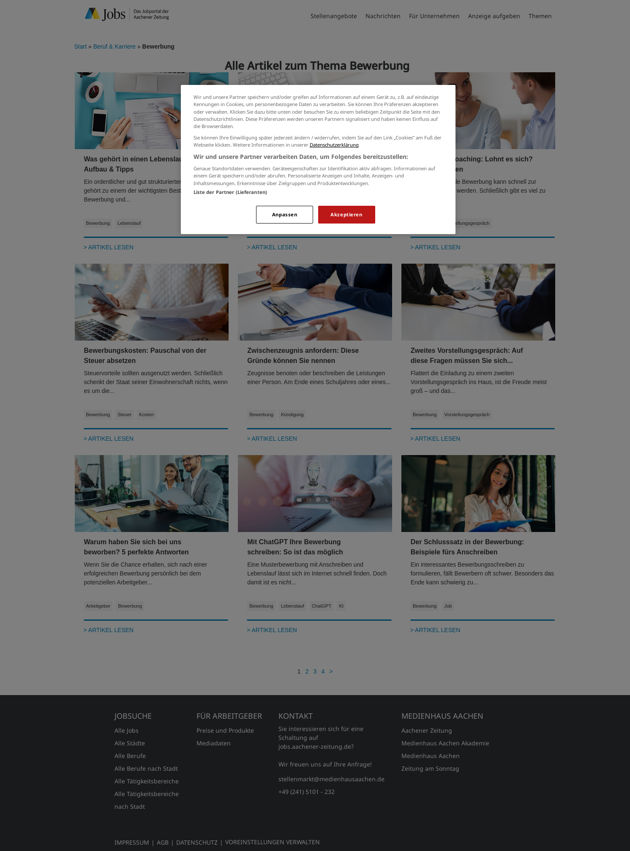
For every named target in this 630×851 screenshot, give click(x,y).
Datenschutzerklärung (334, 145)
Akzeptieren (346, 214)
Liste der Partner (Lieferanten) (230, 192)
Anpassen (284, 214)
